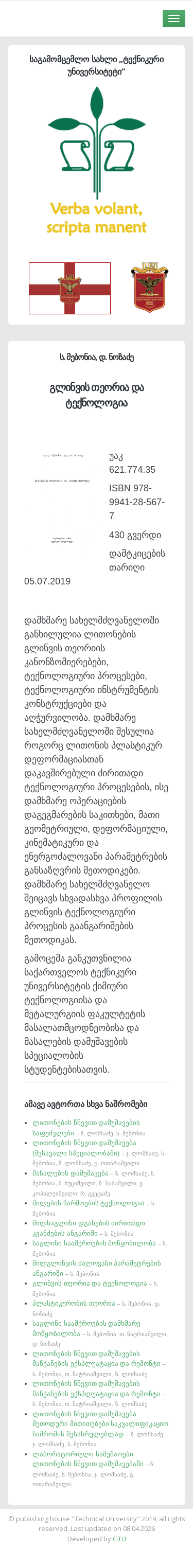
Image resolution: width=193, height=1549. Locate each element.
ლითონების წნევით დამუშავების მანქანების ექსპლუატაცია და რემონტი (99, 1363)
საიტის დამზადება (127, 1513)
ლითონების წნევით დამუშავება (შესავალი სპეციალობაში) (99, 1152)
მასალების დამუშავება (93, 1183)
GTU (119, 1538)
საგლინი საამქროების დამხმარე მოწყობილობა (100, 1333)
